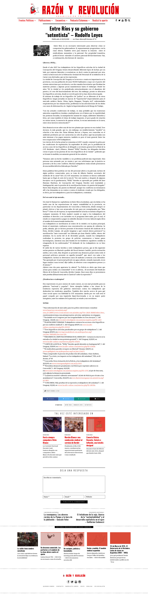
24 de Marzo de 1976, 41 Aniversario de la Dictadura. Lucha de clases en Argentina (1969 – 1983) (120, 549)
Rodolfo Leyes (78, 405)
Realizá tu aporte (100, 20)
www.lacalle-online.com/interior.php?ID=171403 (61, 342)
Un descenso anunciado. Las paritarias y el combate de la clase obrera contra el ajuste (51, 551)
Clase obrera (80, 39)
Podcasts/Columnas (79, 20)
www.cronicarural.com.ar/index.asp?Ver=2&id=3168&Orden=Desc (79, 313)
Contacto (60, 586)
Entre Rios (68, 405)
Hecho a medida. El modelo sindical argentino (96, 550)
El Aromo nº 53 (90, 39)
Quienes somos (48, 586)
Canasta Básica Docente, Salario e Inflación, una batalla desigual (95, 441)
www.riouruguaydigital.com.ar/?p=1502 (67, 363)
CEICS (82, 586)
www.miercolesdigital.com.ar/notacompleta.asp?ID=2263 (79, 320)
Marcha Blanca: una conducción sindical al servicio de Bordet (74, 441)
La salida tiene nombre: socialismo (25, 550)
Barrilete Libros (72, 586)
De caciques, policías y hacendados (72, 550)
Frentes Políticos (26, 20)
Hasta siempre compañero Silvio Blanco (51, 439)
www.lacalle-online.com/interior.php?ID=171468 (76, 346)
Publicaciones (45, 20)
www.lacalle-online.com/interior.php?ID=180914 (76, 385)
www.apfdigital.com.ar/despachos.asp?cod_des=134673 (63, 351)
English (89, 586)
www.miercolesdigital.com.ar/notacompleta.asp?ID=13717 (66, 371)
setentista (88, 405)
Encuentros (60, 20)
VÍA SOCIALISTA (99, 586)
